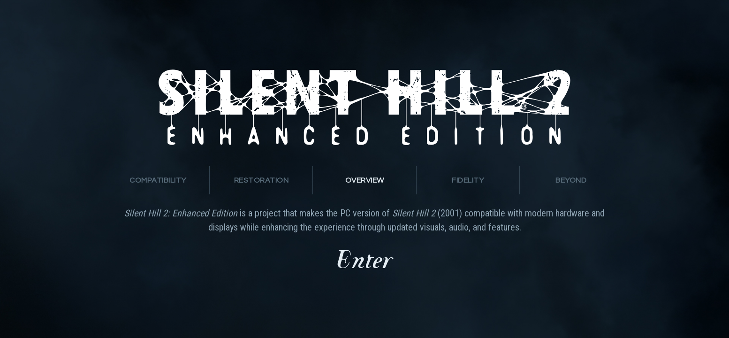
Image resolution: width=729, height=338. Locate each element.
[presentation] (157, 180)
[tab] (158, 180)
